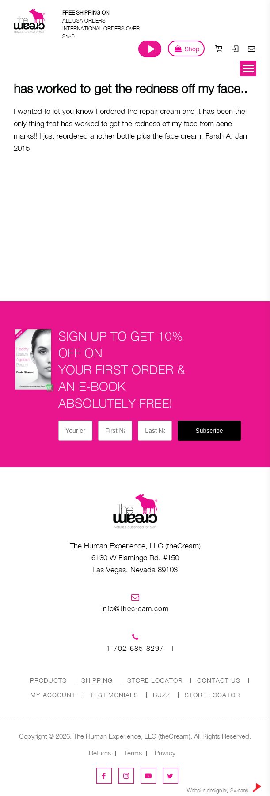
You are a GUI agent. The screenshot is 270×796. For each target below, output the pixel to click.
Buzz (161, 694)
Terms (133, 753)
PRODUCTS (48, 680)
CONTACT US (218, 680)
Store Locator (212, 694)
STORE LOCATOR (155, 680)
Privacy (165, 753)
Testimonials (114, 694)
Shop (186, 49)
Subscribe (209, 430)
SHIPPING (97, 680)
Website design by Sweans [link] (224, 788)
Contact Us (251, 49)
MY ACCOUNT (53, 694)
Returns (100, 753)
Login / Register (235, 49)
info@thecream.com (135, 608)
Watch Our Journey (149, 49)
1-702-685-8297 (135, 648)
